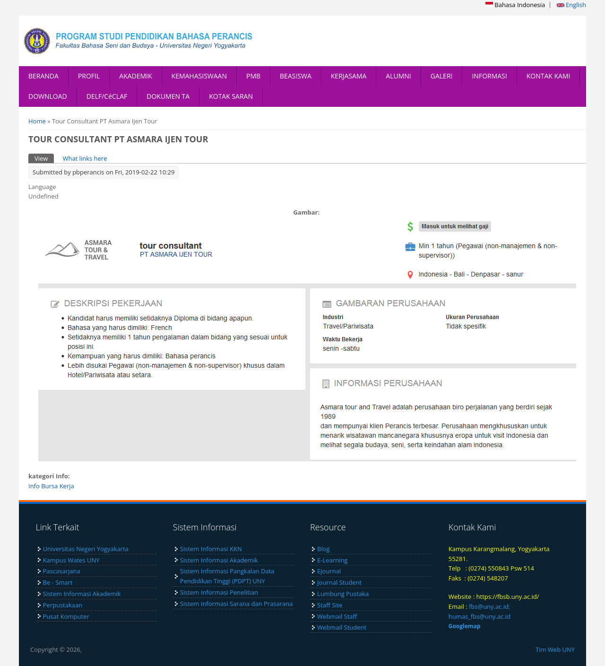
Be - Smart (58, 582)
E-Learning (332, 560)
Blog (323, 549)
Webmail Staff (337, 616)
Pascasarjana (61, 571)
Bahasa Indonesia (515, 4)
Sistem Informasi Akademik (82, 593)
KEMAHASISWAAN (199, 75)
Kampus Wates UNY (71, 560)
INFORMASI (489, 75)
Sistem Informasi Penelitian (219, 592)
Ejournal (329, 571)
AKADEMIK (135, 75)
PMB (253, 75)
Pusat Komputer (66, 616)
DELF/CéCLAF (107, 96)
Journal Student (339, 582)
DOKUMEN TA (168, 96)
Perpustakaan (63, 605)
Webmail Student (341, 627)
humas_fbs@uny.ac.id (479, 616)
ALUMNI (398, 75)
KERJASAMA (349, 75)
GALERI (442, 75)
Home (37, 121)
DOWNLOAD (47, 96)
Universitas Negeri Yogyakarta (86, 549)
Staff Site (329, 605)
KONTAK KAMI (548, 75)
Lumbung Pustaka (343, 593)
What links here (84, 158)
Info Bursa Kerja (51, 486)
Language (42, 186)
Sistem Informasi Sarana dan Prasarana (236, 603)
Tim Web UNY (555, 649)
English (571, 4)
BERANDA (43, 75)
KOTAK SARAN (231, 96)
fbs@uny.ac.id (489, 606)
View (44, 158)
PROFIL (89, 75)
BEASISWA (295, 75)
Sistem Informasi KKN (211, 549)
